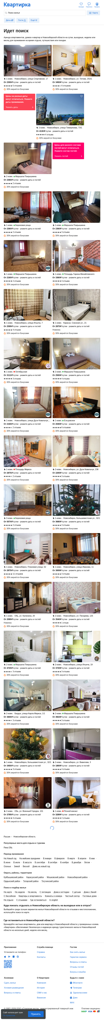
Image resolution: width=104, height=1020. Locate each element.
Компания (41, 983)
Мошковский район (55, 877)
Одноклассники (80, 993)
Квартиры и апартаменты (30, 896)
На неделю (20, 892)
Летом (87, 862)
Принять (36, 1014)
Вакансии (41, 998)
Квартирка (19, 5)
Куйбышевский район (13, 877)
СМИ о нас (42, 993)
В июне (7, 862)
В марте (71, 858)
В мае (92, 858)
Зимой (17, 866)
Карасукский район (35, 877)
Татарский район (30, 881)
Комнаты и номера (53, 896)
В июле (16, 862)
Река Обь (8, 847)
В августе (27, 862)
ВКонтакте (78, 983)
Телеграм (77, 988)
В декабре (76, 862)
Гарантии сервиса (78, 957)
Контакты (41, 957)
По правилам (9, 1014)
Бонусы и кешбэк (78, 972)
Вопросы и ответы (78, 962)
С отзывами (21, 900)
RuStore (18, 957)
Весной (26, 866)
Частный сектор (72, 896)
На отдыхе (8, 900)
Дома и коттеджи (61, 892)
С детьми (76, 892)
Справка (41, 952)
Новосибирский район (77, 877)
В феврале (59, 858)
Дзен (75, 998)
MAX (72, 1003)
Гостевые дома (90, 896)
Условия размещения (14, 988)
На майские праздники (29, 858)
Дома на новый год (41, 866)
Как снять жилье (77, 952)
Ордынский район (12, 881)
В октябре (52, 862)
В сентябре (40, 862)
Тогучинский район (50, 881)
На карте (8, 892)
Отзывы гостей (77, 967)
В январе (47, 858)
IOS (5, 957)
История (41, 988)
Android (9, 957)
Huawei (13, 957)
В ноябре (64, 862)
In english (53, 900)
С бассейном (10, 896)
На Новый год (10, 858)
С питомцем (45, 892)
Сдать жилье (10, 983)
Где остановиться (38, 900)
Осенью (7, 866)
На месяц (32, 892)
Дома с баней (90, 892)
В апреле (82, 858)
